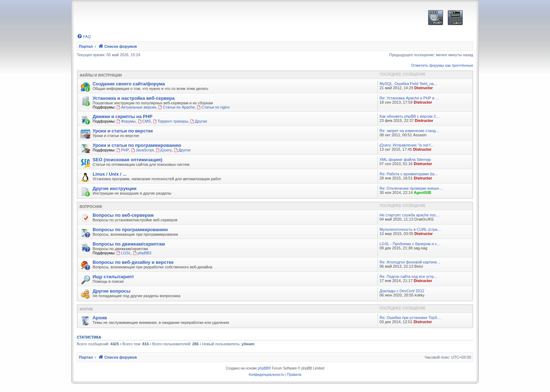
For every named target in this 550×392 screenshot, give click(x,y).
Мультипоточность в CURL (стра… (410, 229)
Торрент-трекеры (170, 121)
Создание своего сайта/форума (129, 83)
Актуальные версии (136, 107)
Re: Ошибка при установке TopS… (410, 317)
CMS (144, 121)
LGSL (123, 253)
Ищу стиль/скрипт (113, 276)
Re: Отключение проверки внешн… (411, 188)
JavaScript (142, 150)
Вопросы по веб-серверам (123, 215)
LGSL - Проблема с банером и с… (410, 244)
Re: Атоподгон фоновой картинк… (410, 262)
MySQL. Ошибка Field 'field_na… (408, 83)
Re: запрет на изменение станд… (410, 131)
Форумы (125, 121)
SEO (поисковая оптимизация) (127, 159)
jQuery (164, 150)
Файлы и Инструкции (101, 75)
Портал (86, 46)
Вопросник (91, 207)
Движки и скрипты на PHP (123, 116)
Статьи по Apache (176, 107)
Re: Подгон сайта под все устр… (409, 276)
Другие (198, 121)
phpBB (263, 368)
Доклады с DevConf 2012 (402, 291)
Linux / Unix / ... (110, 174)
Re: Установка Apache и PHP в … (409, 98)
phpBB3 (142, 253)
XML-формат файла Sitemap (405, 159)
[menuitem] (84, 36)
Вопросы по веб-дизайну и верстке (133, 262)
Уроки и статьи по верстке (123, 130)
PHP (122, 150)
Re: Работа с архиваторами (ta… (409, 174)
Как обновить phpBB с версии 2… (410, 116)
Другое (182, 150)
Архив (100, 317)
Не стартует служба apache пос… (410, 215)
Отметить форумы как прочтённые (442, 65)
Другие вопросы (111, 291)
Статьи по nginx (213, 107)
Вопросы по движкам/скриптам (129, 244)
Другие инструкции (114, 188)
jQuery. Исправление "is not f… (407, 145)
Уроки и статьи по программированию (137, 145)
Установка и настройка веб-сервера (134, 98)
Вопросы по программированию (130, 229)
